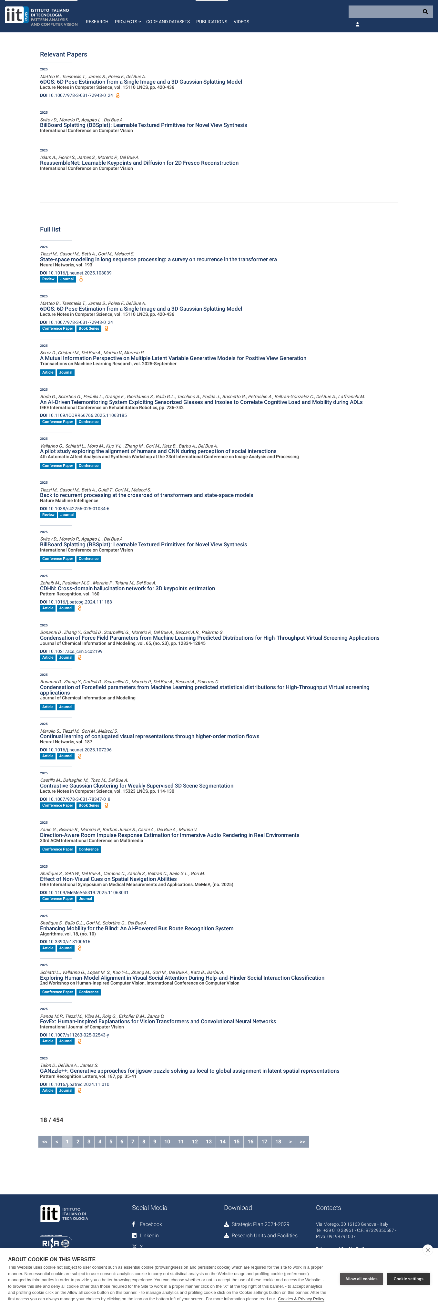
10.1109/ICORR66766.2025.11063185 (83, 415)
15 (236, 1142)
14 (223, 1142)
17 (264, 1142)
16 (250, 1142)
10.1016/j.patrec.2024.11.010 (74, 1084)
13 (209, 1142)
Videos (241, 21)
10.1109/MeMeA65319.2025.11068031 (84, 892)
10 (167, 1142)
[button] (127, 16)
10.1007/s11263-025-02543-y (74, 1034)
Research (97, 21)
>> (302, 1142)
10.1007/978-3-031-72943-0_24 (76, 95)
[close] (428, 1249)
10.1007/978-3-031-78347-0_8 (75, 799)
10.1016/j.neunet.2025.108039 (76, 272)
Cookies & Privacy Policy (301, 1298)
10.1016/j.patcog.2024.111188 (76, 601)
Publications (211, 21)
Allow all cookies (361, 1279)
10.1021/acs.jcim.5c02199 (71, 651)
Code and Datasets (168, 21)
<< (44, 1142)
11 (181, 1142)
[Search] (391, 11)
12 (195, 1142)
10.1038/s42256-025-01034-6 (74, 508)
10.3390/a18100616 (65, 941)
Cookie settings (408, 1279)
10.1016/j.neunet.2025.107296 (76, 749)
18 (278, 1142)
